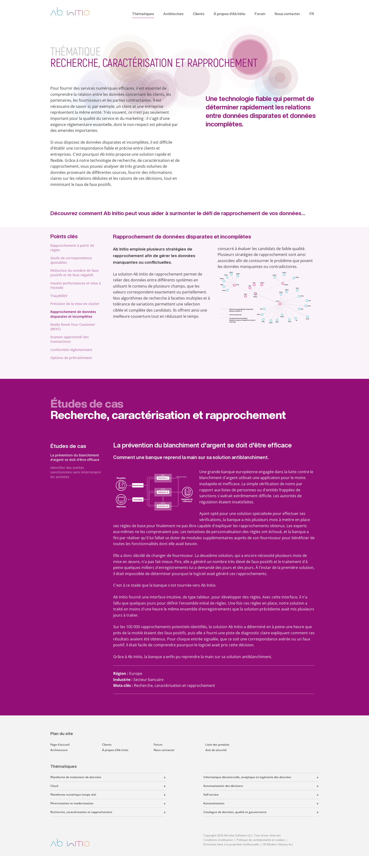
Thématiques (143, 14)
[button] (133, 777)
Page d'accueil (59, 745)
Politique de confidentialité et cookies (261, 840)
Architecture (173, 14)
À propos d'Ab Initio (229, 14)
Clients (198, 14)
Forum (260, 14)
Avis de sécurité (216, 750)
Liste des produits (217, 745)
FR (311, 14)
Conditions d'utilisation (218, 840)
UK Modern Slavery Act (278, 844)
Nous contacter (287, 14)
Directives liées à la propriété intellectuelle (231, 844)
